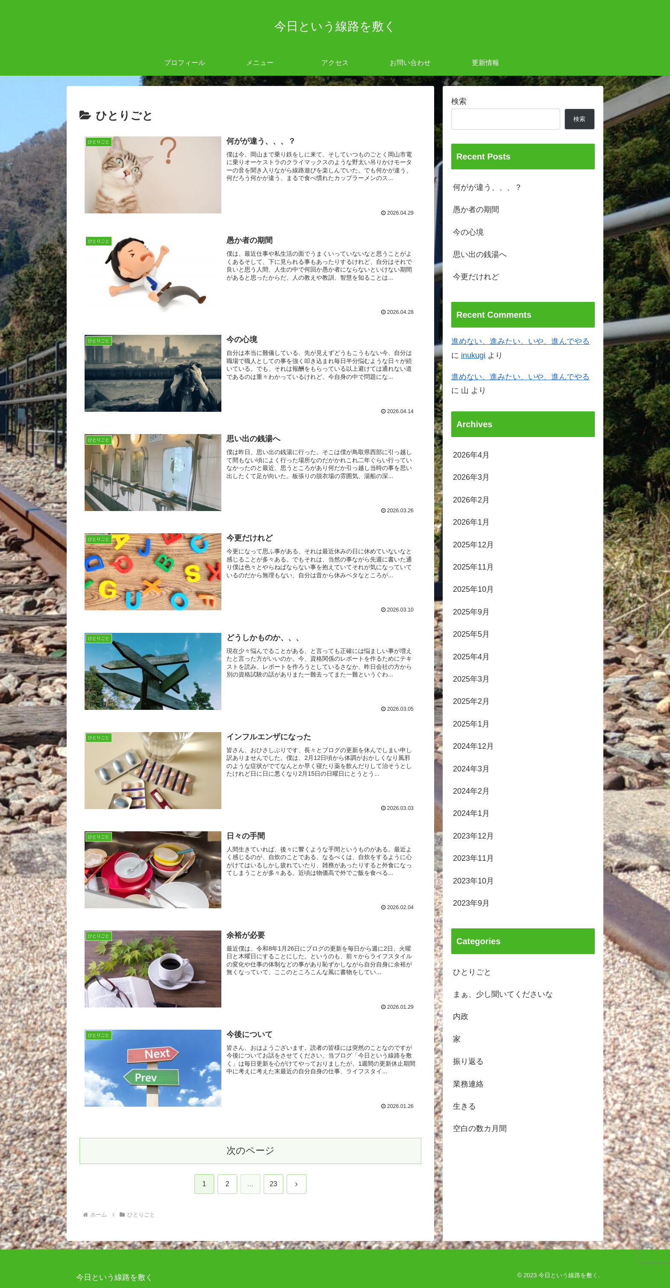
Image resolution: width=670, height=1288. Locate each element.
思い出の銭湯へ (480, 254)
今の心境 (468, 232)
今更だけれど (476, 276)
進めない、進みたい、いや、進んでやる (520, 341)
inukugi (473, 355)
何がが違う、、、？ (487, 187)
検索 (459, 101)
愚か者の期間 (476, 209)
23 (273, 1184)
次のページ (250, 1151)
